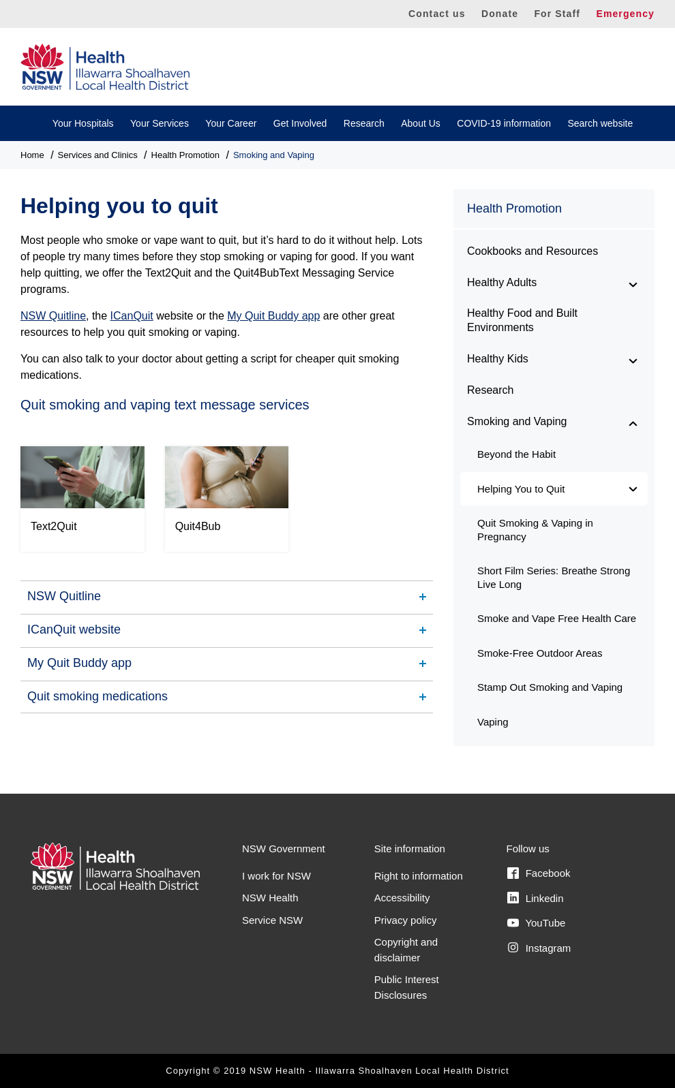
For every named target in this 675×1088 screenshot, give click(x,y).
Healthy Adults (502, 282)
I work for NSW (276, 876)
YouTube (536, 923)
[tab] (226, 596)
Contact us (437, 13)
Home (32, 155)
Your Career (230, 123)
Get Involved (300, 123)
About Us (420, 123)
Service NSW (272, 920)
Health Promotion (185, 155)
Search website (600, 123)
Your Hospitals (83, 123)
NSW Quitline (53, 316)
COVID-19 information (504, 123)
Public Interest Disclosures (406, 987)
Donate (499, 13)
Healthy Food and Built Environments (522, 320)
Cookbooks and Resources (532, 251)
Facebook (538, 873)
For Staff (557, 13)
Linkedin (535, 898)
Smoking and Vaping (273, 155)
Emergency (625, 13)
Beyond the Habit (516, 454)
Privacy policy (405, 920)
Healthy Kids (497, 358)
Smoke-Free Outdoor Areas (539, 653)
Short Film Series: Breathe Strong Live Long (553, 577)
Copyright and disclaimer (406, 949)
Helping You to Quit (521, 489)
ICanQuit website (74, 629)
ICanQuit (131, 316)
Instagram (539, 948)
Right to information (418, 876)
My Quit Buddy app (273, 316)
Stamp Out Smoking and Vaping (549, 687)
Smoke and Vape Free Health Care (556, 618)
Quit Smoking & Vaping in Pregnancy (535, 529)
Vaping (493, 722)
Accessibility (402, 897)
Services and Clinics (98, 155)
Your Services (159, 123)
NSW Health (270, 897)
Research (364, 123)
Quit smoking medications (97, 696)
